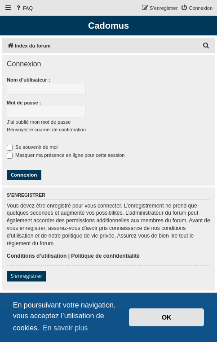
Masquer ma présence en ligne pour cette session (65, 155)
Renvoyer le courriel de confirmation (46, 129)
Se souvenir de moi (32, 147)
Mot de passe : (24, 102)
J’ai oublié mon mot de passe (39, 122)
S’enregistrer (26, 276)
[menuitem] (24, 8)
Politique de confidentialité (105, 256)
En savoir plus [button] (65, 328)
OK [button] (167, 317)
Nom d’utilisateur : (28, 79)
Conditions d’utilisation (36, 256)
